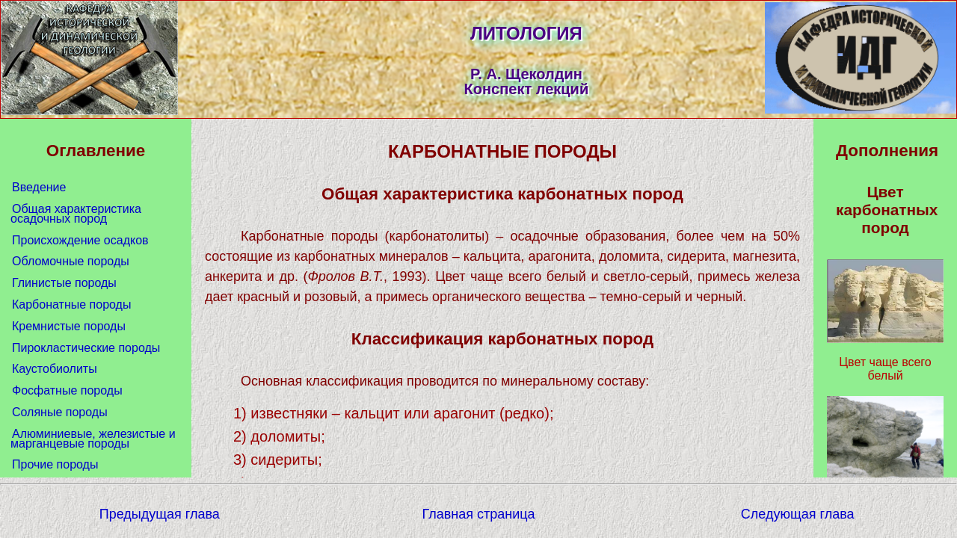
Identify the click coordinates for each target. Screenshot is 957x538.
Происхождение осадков (80, 240)
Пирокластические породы (86, 347)
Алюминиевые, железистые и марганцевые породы (93, 438)
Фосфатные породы (67, 390)
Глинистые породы (64, 282)
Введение (39, 187)
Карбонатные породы (71, 304)
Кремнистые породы (69, 326)
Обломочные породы (70, 261)
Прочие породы (55, 464)
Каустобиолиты (54, 368)
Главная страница (478, 514)
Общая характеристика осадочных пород (75, 213)
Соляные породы (60, 412)
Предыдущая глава (159, 514)
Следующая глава (798, 514)
